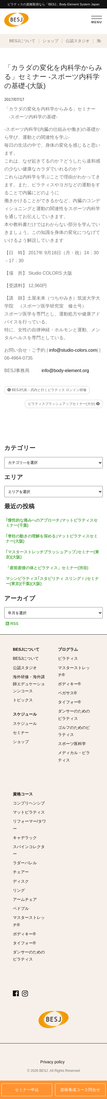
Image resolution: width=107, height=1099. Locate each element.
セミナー (21, 732)
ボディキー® (69, 684)
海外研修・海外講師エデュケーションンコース (29, 684)
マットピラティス (29, 812)
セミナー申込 (27, 1090)
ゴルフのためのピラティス (74, 731)
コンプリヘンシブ (29, 803)
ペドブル (21, 908)
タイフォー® (69, 702)
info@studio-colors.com (73, 350)
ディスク (21, 881)
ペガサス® (67, 693)
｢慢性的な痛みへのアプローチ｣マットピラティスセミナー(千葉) (52, 523)
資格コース (23, 794)
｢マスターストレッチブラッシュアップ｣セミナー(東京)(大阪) (52, 554)
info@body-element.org (65, 370)
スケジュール (25, 714)
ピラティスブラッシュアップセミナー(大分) (64, 404)
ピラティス (68, 658)
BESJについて (22, 41)
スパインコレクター (29, 850)
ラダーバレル (25, 863)
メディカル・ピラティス (74, 756)
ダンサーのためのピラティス (74, 714)
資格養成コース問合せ (80, 1090)
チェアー (21, 872)
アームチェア (25, 899)
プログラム (68, 649)
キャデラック (25, 837)
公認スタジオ (78, 41)
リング (19, 890)
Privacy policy (52, 1062)
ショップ (50, 41)
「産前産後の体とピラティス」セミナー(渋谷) (47, 567)
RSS (12, 623)
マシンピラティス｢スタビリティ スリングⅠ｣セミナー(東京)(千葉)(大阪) (52, 581)
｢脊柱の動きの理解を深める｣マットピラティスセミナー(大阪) (52, 538)
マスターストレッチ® (74, 671)
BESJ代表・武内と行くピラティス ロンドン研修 (46, 390)
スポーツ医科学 (72, 743)
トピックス (23, 700)
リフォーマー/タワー (29, 825)
